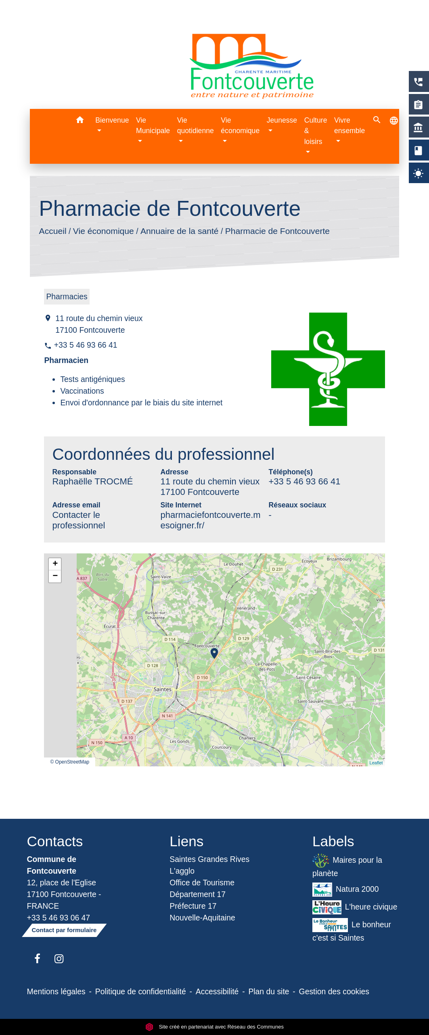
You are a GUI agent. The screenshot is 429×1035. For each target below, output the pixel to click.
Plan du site (268, 991)
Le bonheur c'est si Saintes (351, 930)
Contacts (55, 841)
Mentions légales (56, 991)
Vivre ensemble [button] (349, 125)
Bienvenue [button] (112, 120)
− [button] (55, 576)
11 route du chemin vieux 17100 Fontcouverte (98, 324)
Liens (186, 841)
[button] (80, 121)
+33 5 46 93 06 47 (58, 917)
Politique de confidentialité (140, 991)
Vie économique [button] (240, 125)
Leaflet (376, 762)
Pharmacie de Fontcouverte (277, 230)
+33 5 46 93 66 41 (85, 344)
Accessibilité (217, 991)
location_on (210, 649)
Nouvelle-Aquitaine (202, 917)
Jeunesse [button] (282, 120)
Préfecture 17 (193, 905)
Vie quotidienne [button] (195, 125)
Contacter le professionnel (78, 520)
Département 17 (198, 894)
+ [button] (55, 564)
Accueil (53, 230)
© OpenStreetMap (69, 762)
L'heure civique (354, 907)
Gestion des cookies (334, 991)
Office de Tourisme (202, 882)
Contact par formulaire (64, 929)
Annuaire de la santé (179, 230)
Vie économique (103, 230)
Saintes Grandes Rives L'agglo (209, 865)
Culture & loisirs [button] (315, 131)
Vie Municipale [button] (153, 125)
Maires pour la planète (347, 865)
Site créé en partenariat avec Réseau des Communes (214, 1027)
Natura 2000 (345, 890)
